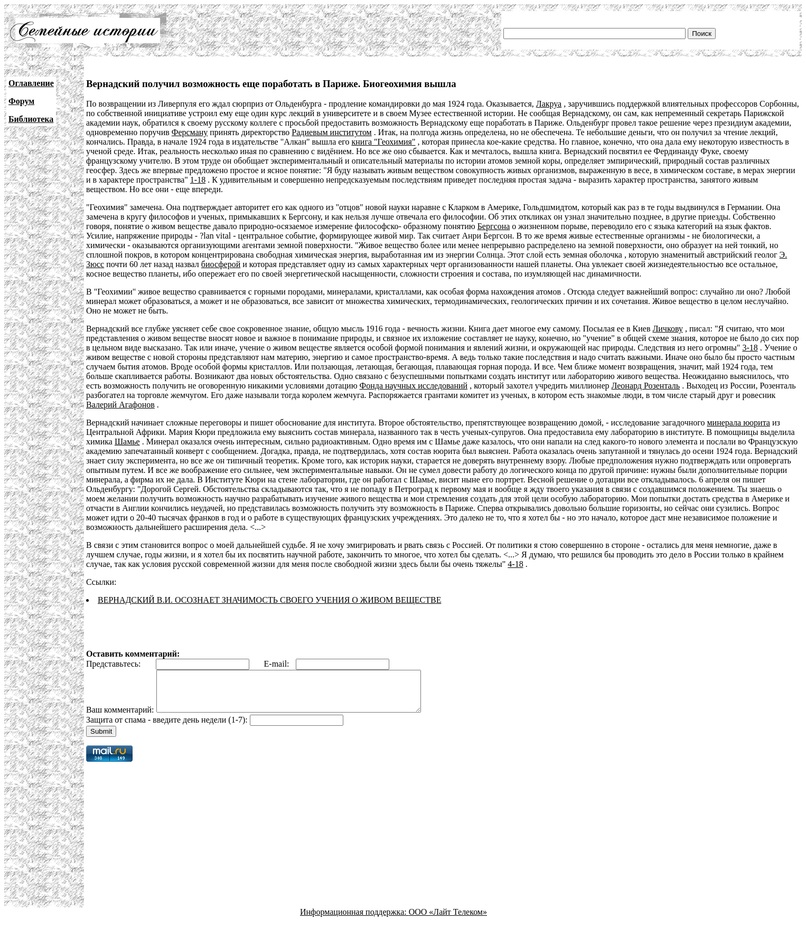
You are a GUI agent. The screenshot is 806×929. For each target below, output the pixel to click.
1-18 (197, 179)
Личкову (667, 328)
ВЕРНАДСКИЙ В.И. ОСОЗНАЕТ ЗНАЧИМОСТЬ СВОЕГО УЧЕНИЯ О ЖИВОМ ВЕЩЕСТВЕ (269, 599)
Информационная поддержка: (354, 919)
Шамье (127, 441)
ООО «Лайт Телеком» (448, 919)
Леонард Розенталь (646, 385)
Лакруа (548, 103)
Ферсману (190, 132)
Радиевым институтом (331, 132)
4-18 (515, 564)
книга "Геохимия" (384, 141)
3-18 (749, 347)
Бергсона (493, 226)
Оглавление (31, 83)
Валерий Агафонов (120, 404)
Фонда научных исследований (414, 385)
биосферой (220, 264)
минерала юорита (738, 422)
